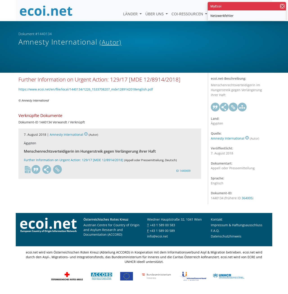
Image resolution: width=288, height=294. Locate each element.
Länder (131, 13)
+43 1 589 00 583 (162, 229)
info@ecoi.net (157, 240)
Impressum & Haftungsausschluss (236, 229)
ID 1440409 (183, 174)
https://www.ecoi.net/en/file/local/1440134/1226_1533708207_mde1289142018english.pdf (85, 93)
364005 (247, 201)
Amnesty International (69, 138)
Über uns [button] (154, 13)
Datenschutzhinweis (226, 240)
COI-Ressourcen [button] (187, 13)
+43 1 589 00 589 (162, 234)
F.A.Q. (215, 234)
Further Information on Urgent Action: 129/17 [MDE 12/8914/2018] (73, 163)
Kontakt (216, 223)
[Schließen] (282, 6)
